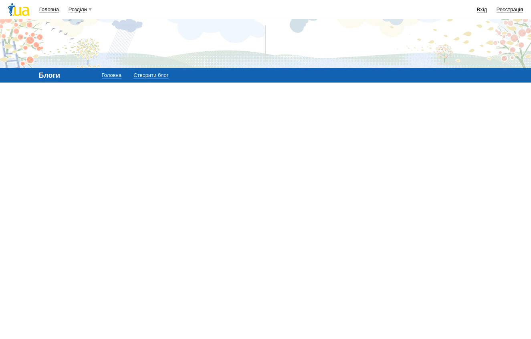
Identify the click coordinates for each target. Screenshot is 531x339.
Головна (49, 9)
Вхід (482, 9)
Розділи (78, 9)
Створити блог (150, 75)
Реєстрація (510, 9)
